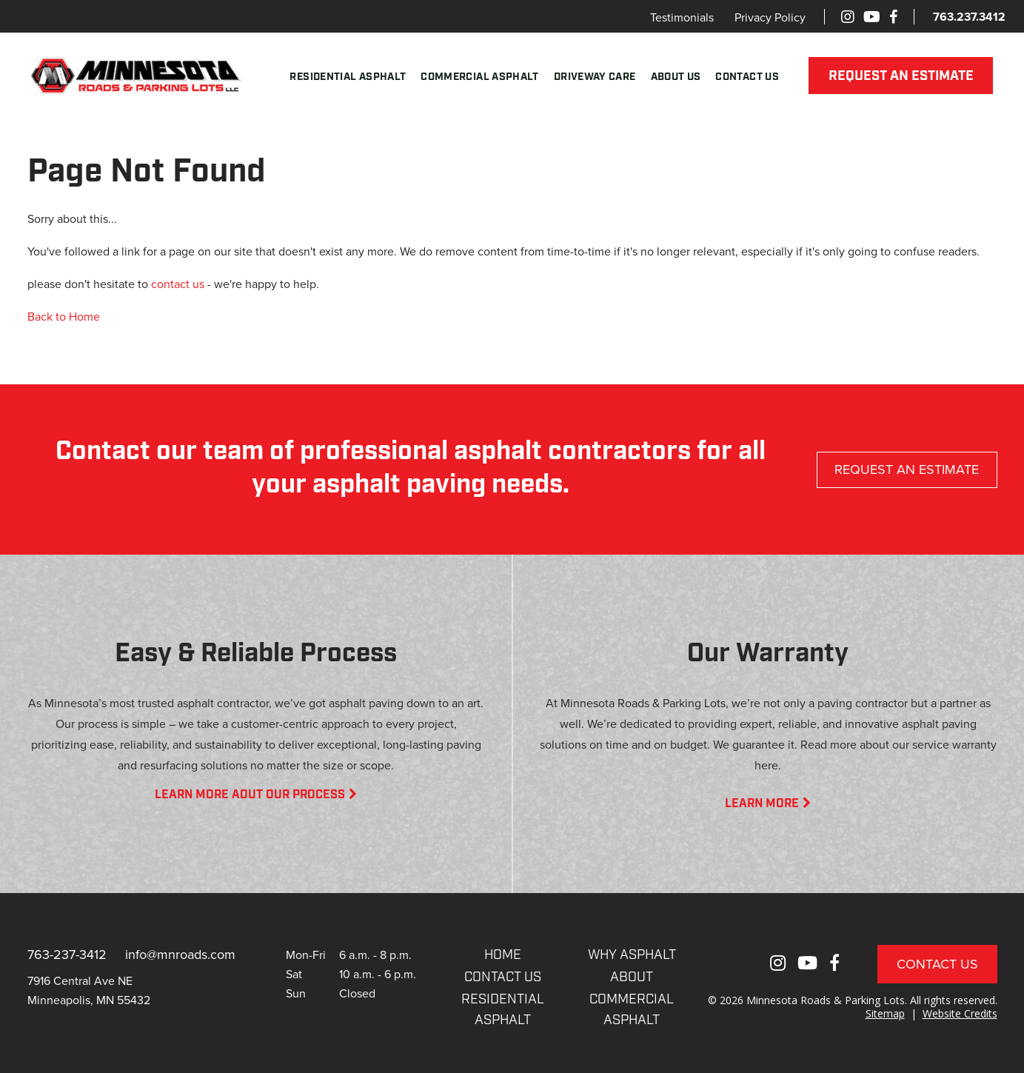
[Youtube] (871, 16)
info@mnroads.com (180, 954)
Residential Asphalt (348, 77)
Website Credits (960, 1013)
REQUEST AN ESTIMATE (901, 77)
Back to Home (63, 316)
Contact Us (747, 77)
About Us (676, 77)
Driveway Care (595, 77)
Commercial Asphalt (479, 77)
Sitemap (885, 1013)
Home (502, 956)
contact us (177, 283)
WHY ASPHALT (632, 956)
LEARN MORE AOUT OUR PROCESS (256, 795)
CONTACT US (502, 978)
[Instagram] (847, 16)
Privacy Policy (770, 17)
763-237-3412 (67, 954)
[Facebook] (893, 16)
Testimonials (682, 17)
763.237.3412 (969, 16)
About (631, 978)
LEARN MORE (768, 804)
